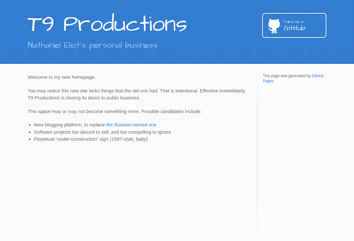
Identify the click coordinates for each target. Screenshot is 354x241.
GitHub (305, 26)
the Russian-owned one (131, 124)
